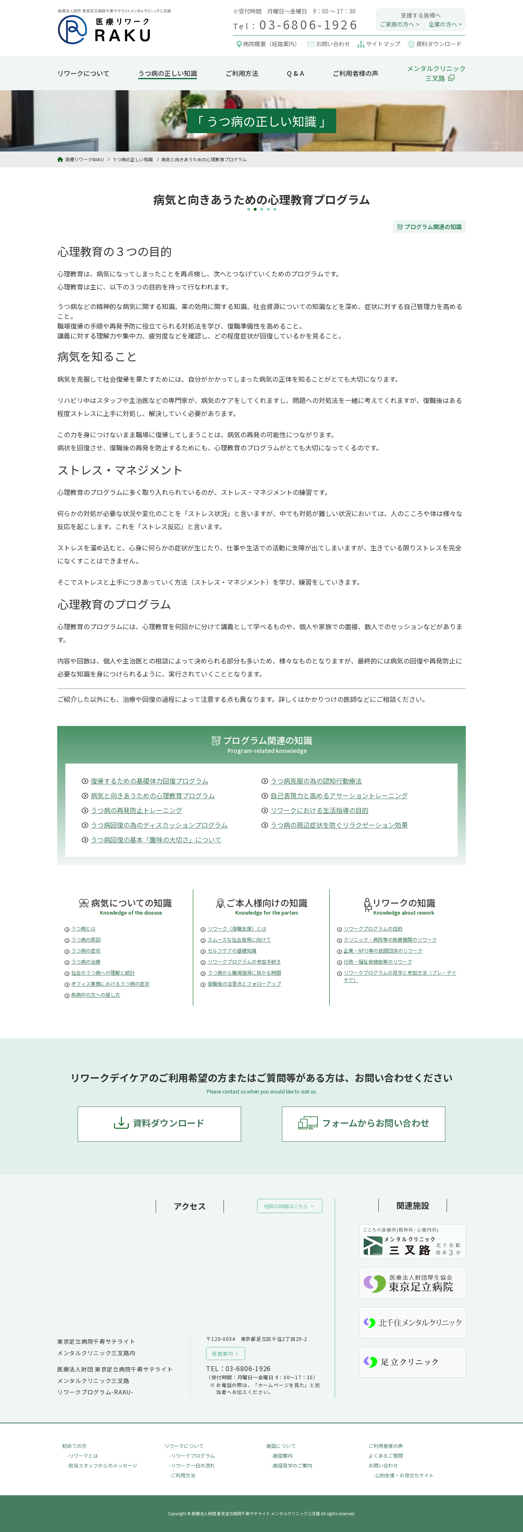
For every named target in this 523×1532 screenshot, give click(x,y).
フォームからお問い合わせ (375, 1122)
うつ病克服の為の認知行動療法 (316, 781)
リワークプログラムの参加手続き (244, 961)
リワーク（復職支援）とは (237, 928)
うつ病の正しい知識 (167, 73)
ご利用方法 (242, 73)
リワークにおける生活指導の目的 (319, 810)
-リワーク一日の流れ (192, 1465)
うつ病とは (83, 928)
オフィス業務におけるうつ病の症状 (110, 983)
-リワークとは (82, 1455)
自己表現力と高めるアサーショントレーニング (339, 795)
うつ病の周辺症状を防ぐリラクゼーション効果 (339, 825)
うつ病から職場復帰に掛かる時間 (244, 972)
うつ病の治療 (86, 961)
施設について (281, 1445)
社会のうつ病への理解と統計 (103, 972)
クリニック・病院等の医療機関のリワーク (390, 939)
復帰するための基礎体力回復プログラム (149, 781)
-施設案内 (282, 1455)
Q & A (295, 73)
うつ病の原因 (86, 939)
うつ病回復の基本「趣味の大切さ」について (156, 839)
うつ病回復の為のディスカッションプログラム (159, 825)
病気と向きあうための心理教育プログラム (153, 795)
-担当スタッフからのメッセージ (102, 1465)
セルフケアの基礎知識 (232, 950)
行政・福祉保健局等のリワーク (378, 961)
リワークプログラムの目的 (373, 928)
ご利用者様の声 (355, 73)
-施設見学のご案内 (291, 1465)
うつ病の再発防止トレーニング (136, 810)
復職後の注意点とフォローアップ (244, 983)
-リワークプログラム (192, 1455)
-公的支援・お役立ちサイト (403, 1475)
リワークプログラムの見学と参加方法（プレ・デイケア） (400, 976)
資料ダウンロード (169, 1122)
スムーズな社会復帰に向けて (239, 939)
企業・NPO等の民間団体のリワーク (383, 950)
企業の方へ (443, 24)
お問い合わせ (383, 1465)
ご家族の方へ (397, 24)
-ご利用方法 (182, 1475)
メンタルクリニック (436, 73)
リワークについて (83, 73)
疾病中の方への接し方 (95, 994)
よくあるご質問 (386, 1455)
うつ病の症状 (86, 950)
